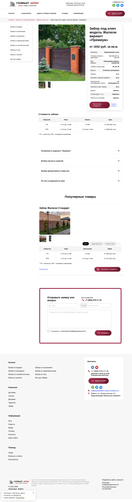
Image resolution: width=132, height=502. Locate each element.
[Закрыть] (33, 492)
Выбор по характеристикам (19, 41)
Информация (78, 13)
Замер (10, 409)
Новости (11, 427)
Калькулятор (26, 13)
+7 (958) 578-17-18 (117, 2)
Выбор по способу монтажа (25, 20)
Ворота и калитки (16, 54)
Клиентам (12, 390)
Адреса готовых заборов (46, 13)
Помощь (12, 451)
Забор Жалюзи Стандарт (54, 208)
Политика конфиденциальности (110, 486)
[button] (40, 199)
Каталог (12, 13)
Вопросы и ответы (15, 459)
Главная (11, 20)
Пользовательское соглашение (109, 491)
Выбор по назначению (17, 31)
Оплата (11, 399)
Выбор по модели (16, 27)
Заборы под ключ (42, 20)
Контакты (12, 437)
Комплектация (110, 244)
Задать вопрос (114, 105)
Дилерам (11, 402)
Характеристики (96, 244)
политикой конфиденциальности (73, 334)
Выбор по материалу (17, 36)
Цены (85, 244)
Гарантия (11, 406)
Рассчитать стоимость (97, 105)
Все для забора (15, 59)
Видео (10, 431)
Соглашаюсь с (68, 334)
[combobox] (84, 305)
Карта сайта (13, 441)
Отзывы (65, 13)
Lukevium (119, 483)
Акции (10, 456)
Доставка (12, 395)
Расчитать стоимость (109, 269)
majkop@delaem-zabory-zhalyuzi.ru (105, 394)
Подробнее (20, 498)
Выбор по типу (15, 50)
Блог (10, 424)
